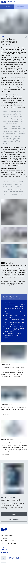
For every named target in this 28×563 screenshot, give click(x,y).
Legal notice (4, 541)
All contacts (4, 536)
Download (14, 503)
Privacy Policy (5, 538)
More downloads (14, 508)
